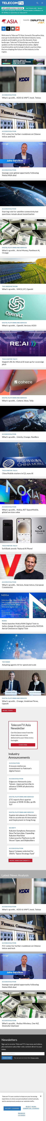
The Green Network (10, 286)
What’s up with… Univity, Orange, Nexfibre (20, 437)
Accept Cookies (12, 1108)
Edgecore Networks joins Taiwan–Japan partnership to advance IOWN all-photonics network (21, 785)
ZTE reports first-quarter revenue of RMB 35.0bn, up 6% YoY (22, 802)
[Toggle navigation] (42, 2)
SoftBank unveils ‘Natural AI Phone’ (17, 548)
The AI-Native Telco (9, 359)
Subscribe (23, 745)
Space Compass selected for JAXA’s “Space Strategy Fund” (22, 852)
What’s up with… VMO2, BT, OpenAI (17, 289)
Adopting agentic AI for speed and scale (19, 665)
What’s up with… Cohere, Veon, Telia (17, 401)
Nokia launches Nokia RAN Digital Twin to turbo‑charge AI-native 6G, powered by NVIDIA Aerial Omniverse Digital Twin (22, 626)
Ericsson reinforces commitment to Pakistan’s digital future (20, 768)
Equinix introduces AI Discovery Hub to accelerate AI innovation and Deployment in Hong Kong (23, 817)
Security (12, 828)
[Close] (40, 1096)
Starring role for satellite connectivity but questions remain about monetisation (20, 212)
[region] (21, 1107)
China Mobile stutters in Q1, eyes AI (17, 473)
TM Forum (6, 662)
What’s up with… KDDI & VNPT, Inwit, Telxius (21, 98)
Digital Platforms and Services (14, 247)
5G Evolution (14, 763)
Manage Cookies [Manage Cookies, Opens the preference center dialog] (21, 1114)
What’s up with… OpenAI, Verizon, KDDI (19, 325)
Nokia (4, 621)
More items (9, 710)
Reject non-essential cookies (31, 1107)
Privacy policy (35, 1058)
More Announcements (20, 860)
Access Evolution (9, 95)
